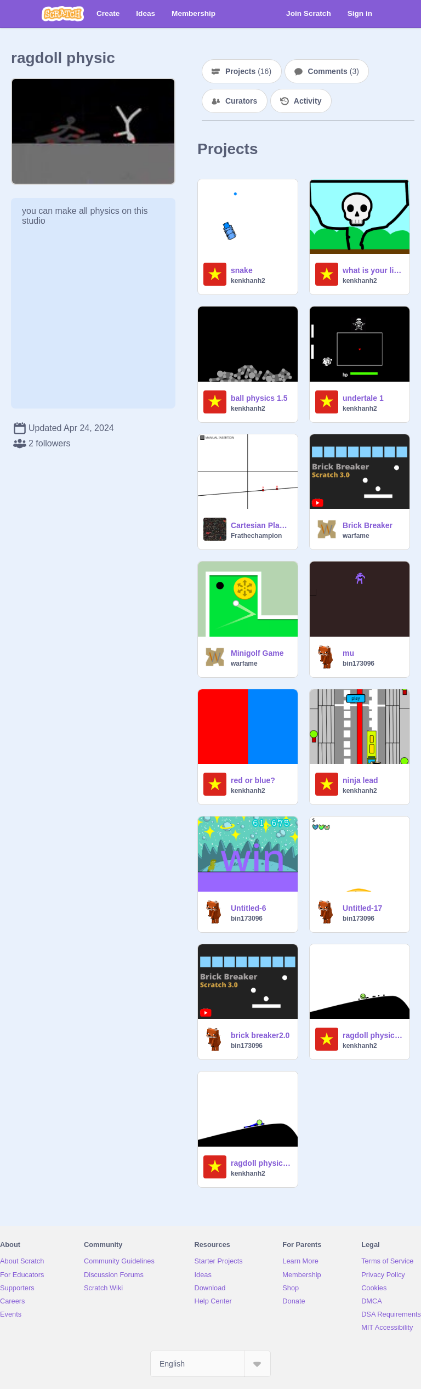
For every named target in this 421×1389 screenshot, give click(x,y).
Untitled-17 (362, 908)
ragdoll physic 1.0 (261, 1163)
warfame (356, 536)
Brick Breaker (367, 525)
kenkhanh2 (248, 281)
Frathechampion (256, 536)
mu (348, 653)
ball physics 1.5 (259, 398)
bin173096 (358, 663)
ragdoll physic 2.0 (373, 1035)
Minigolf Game (257, 653)
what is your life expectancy (373, 270)
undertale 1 (363, 398)
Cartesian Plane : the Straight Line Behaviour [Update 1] (261, 525)
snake (242, 270)
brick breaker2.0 (260, 1035)
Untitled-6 (248, 908)
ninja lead (360, 780)
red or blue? (253, 780)
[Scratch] (63, 13)
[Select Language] (210, 1364)
